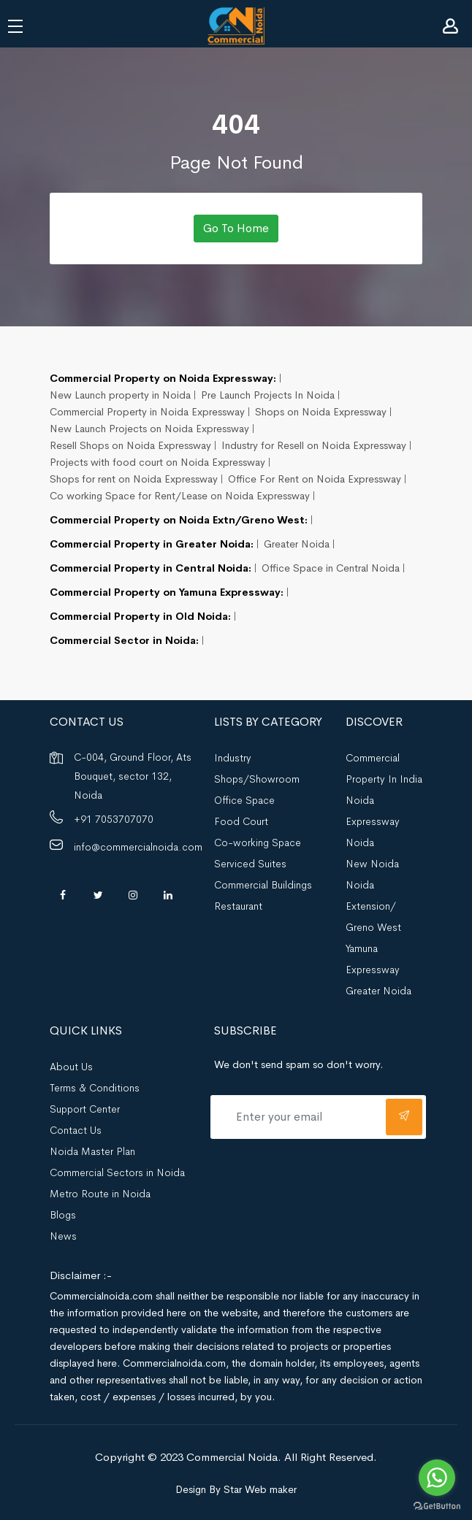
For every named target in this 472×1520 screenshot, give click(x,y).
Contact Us (76, 1130)
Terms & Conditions (95, 1087)
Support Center (85, 1109)
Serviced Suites (250, 863)
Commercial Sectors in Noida (117, 1172)
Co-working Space (257, 842)
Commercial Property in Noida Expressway (147, 411)
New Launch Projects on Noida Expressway (149, 428)
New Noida (372, 863)
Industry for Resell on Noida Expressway (313, 445)
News (63, 1236)
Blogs (63, 1214)
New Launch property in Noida (120, 395)
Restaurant (238, 906)
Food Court (241, 821)
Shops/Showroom (257, 779)
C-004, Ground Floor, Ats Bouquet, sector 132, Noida (132, 776)
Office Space (244, 800)
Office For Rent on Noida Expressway (314, 478)
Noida (360, 842)
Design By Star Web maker (236, 1489)
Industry (232, 757)
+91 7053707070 (113, 819)
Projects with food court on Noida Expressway (157, 462)
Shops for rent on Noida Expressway (134, 478)
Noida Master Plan (92, 1151)
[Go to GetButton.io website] (437, 1505)
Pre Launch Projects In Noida (268, 395)
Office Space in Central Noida (331, 568)
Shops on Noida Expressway (321, 411)
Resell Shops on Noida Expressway (130, 445)
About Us (71, 1066)
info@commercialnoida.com (138, 846)
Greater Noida (297, 543)
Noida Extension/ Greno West (373, 906)
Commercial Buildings (263, 884)
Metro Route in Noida (100, 1193)
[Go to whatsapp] (437, 1477)
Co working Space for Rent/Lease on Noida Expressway (180, 495)
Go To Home (236, 228)
